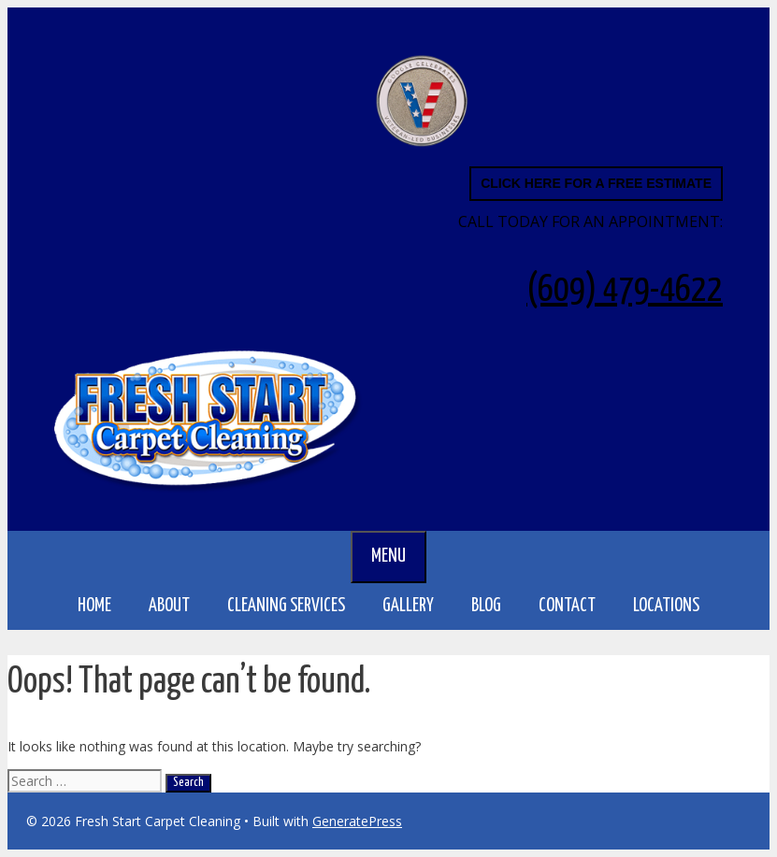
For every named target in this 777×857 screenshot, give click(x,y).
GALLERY (408, 606)
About (169, 606)
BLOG (486, 606)
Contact (567, 606)
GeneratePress (357, 821)
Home (94, 606)
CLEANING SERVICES (295, 606)
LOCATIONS (675, 606)
